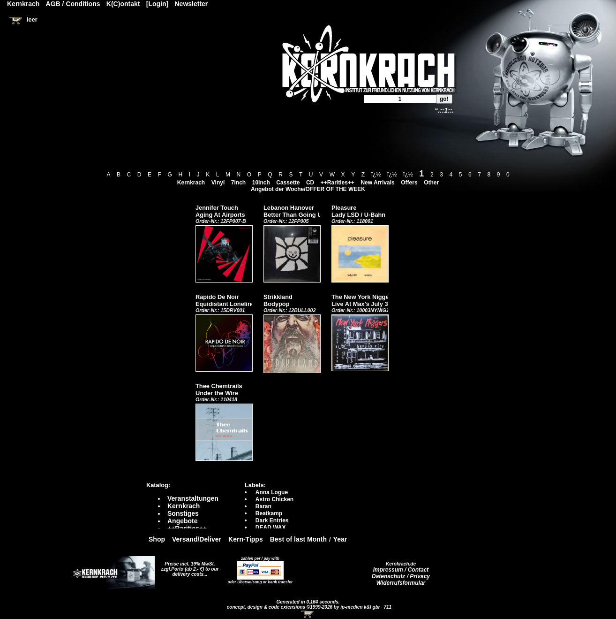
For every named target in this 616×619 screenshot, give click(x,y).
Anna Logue (271, 492)
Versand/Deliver (196, 539)
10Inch (261, 182)
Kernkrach (191, 182)
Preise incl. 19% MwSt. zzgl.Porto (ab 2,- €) (188, 566)
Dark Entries (272, 520)
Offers (409, 182)
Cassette (288, 182)
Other (431, 182)
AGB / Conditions (73, 4)
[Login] (157, 4)
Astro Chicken (274, 499)
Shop (157, 539)
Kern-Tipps (245, 539)
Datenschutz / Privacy (401, 576)
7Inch (238, 182)
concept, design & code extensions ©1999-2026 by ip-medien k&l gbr (304, 607)
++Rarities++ (337, 182)
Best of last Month (298, 539)
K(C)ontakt (123, 4)
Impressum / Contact (401, 569)
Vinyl (218, 182)
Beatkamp (268, 513)
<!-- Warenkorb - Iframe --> (308, 614)
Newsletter (191, 4)
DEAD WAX (270, 527)
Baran (263, 506)
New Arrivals (377, 182)
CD (310, 182)
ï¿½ (376, 174)
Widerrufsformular (401, 583)
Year (340, 539)
